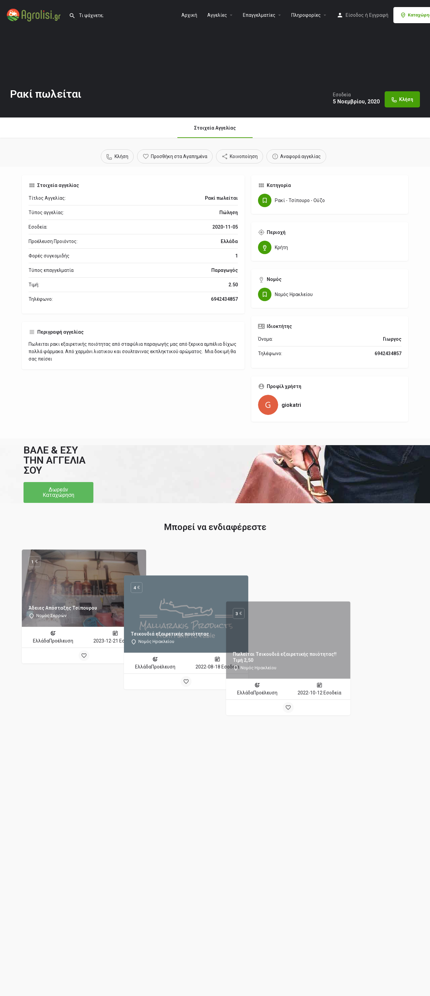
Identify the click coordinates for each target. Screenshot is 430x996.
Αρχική (189, 15)
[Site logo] (34, 14)
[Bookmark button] (84, 655)
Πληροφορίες (306, 15)
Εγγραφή (378, 15)
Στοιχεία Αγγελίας (215, 128)
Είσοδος (355, 15)
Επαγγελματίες (259, 15)
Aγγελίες (217, 15)
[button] (58, 492)
